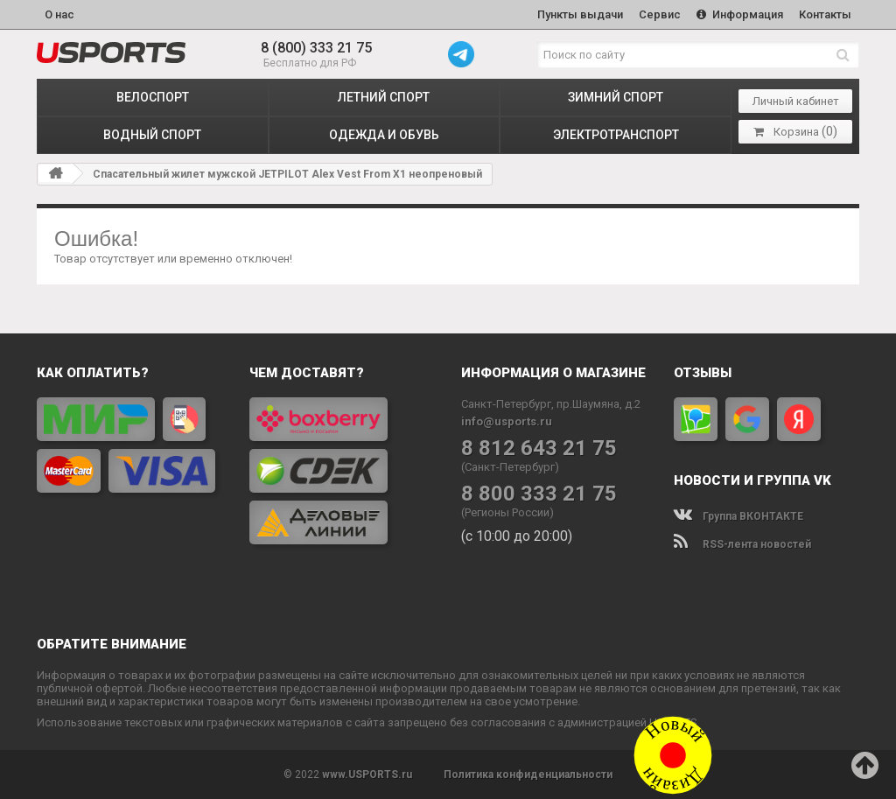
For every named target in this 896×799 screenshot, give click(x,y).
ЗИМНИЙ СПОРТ (615, 97)
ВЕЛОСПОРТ (152, 97)
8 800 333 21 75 (539, 494)
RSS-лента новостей (742, 544)
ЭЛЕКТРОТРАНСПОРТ (616, 135)
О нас (59, 14)
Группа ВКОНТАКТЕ (738, 516)
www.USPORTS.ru (367, 774)
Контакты (825, 14)
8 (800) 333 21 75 (316, 47)
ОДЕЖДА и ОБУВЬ (384, 135)
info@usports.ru (506, 421)
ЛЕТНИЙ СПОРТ (384, 97)
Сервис (660, 14)
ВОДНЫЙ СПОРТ (152, 135)
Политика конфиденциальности (528, 774)
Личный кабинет (795, 101)
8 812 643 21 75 (539, 448)
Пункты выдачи (580, 14)
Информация (739, 14)
